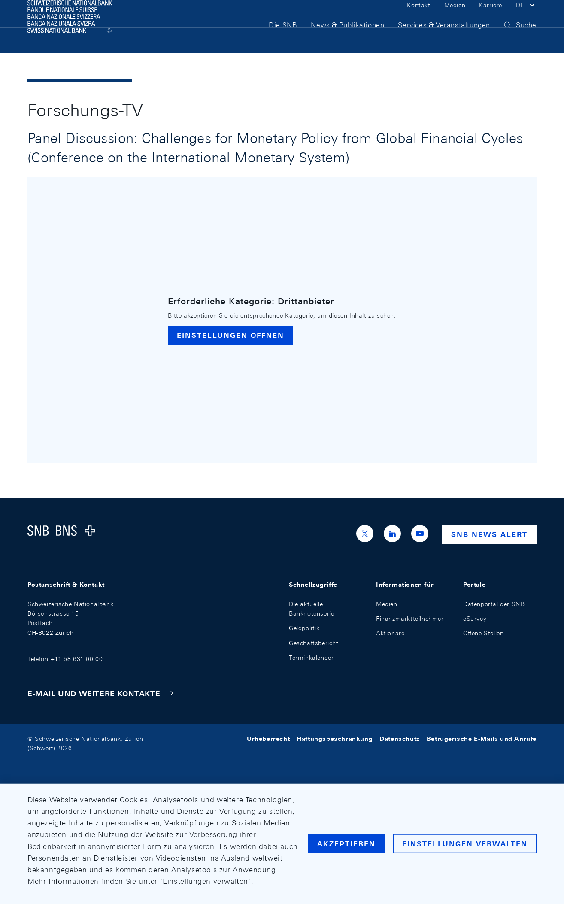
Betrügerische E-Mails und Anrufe (482, 739)
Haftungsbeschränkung (335, 739)
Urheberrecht (268, 739)
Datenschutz (399, 739)
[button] (526, 16)
